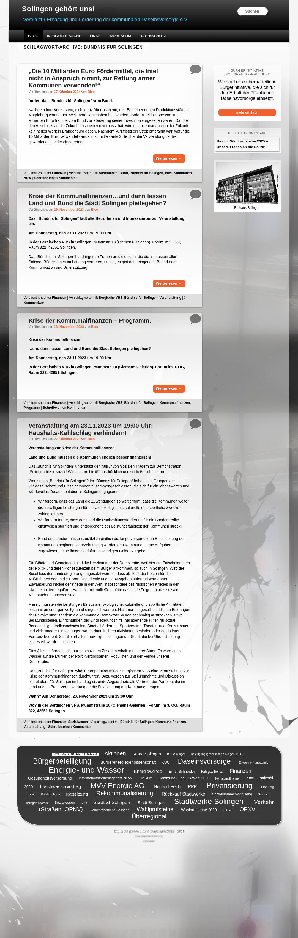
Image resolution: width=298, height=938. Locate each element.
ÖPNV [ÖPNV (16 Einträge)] (247, 902)
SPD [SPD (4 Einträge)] (84, 895)
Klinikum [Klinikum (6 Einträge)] (145, 871)
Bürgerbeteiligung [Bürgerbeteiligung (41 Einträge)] (62, 853)
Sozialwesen (85, 820)
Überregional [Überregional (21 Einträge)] (149, 909)
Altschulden (115, 186)
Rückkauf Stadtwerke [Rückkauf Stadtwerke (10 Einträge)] (183, 886)
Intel (176, 186)
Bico (99, 93)
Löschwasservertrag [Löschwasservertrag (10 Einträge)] (60, 879)
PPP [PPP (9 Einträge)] (192, 879)
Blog (40, 38)
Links (102, 38)
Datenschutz (160, 38)
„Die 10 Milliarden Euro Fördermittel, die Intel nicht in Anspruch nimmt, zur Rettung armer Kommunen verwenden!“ (98, 80)
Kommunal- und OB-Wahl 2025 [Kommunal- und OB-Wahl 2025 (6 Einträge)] (183, 871)
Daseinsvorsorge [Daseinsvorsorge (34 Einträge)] (204, 853)
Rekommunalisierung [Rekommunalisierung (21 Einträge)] (124, 885)
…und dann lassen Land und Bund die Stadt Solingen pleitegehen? (97, 217)
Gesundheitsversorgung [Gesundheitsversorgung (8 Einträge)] (50, 870)
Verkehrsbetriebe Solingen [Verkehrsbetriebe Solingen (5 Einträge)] (109, 902)
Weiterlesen (163, 171)
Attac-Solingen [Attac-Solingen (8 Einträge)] (147, 846)
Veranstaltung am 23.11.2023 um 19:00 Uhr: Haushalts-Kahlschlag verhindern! (99, 463)
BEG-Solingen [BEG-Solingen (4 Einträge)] (176, 846)
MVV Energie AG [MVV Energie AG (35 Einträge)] (117, 878)
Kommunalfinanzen (46, 441)
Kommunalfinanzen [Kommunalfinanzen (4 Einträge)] (227, 871)
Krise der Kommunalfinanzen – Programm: (98, 348)
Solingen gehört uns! (71, 10)
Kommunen (40, 191)
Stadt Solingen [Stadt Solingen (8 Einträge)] (151, 895)
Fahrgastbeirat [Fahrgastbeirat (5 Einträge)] (212, 864)
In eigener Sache (71, 38)
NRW (55, 191)
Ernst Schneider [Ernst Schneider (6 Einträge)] (182, 864)
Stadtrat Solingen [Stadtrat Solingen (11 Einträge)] (111, 895)
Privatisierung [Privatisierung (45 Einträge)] (229, 878)
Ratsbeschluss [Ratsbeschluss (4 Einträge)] (50, 886)
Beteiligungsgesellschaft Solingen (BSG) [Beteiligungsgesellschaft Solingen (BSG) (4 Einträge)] (217, 846)
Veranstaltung (178, 325)
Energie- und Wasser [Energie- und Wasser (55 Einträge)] (86, 862)
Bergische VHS (118, 325)
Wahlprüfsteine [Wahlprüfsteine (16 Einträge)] (155, 902)
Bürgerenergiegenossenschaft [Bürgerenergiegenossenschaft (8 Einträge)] (128, 854)
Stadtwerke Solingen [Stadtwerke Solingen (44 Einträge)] (209, 894)
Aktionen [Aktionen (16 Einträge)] (115, 846)
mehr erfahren (241, 114)
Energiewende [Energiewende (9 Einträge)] (148, 863)
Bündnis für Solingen (154, 186)
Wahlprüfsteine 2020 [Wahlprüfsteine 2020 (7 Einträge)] (199, 902)
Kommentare (42, 330)
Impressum (127, 38)
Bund (131, 186)
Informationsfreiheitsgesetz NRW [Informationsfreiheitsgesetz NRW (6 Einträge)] (105, 871)
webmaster (149, 933)
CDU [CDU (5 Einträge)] (165, 855)
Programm (72, 441)
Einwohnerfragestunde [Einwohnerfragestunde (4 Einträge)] (253, 855)
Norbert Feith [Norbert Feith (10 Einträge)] (167, 879)
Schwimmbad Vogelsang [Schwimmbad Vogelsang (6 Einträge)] (232, 886)
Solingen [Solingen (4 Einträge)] (263, 886)
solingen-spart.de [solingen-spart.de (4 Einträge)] (37, 895)
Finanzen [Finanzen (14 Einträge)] (240, 863)
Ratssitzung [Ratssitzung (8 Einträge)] (77, 886)
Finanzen (67, 186)
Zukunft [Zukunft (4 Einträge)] (228, 902)
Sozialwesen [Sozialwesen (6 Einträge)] (64, 895)
